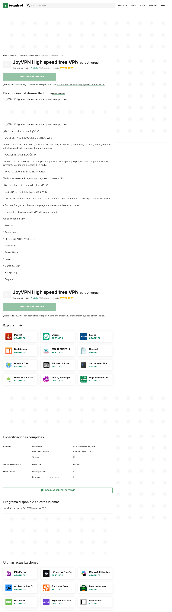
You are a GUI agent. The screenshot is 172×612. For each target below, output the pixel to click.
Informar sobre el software (58, 490)
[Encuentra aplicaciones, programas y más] (70, 5)
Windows (121, 5)
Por (21, 68)
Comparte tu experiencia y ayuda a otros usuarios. (81, 84)
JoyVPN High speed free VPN (56, 62)
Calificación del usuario (56, 67)
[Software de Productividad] (28, 55)
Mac (133, 5)
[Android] (13, 55)
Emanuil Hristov (58, 93)
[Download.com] (13, 5)
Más (164, 5)
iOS (141, 5)
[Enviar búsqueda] (28, 5)
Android (152, 5)
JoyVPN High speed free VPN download (22, 508)
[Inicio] (5, 55)
